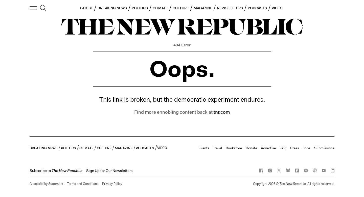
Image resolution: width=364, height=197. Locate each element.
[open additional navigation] (33, 8)
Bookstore (234, 148)
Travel (217, 148)
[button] (56, 170)
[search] (43, 8)
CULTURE (181, 8)
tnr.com (222, 112)
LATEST (86, 8)
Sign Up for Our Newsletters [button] (109, 170)
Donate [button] (251, 148)
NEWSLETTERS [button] (230, 8)
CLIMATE (160, 8)
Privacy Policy (112, 184)
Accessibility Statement (46, 184)
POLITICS (140, 8)
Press (294, 148)
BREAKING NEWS (112, 8)
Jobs (306, 148)
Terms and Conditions (82, 184)
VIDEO (277, 8)
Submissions (324, 148)
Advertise (268, 148)
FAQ (283, 148)
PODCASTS (257, 8)
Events (203, 148)
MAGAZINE (203, 8)
